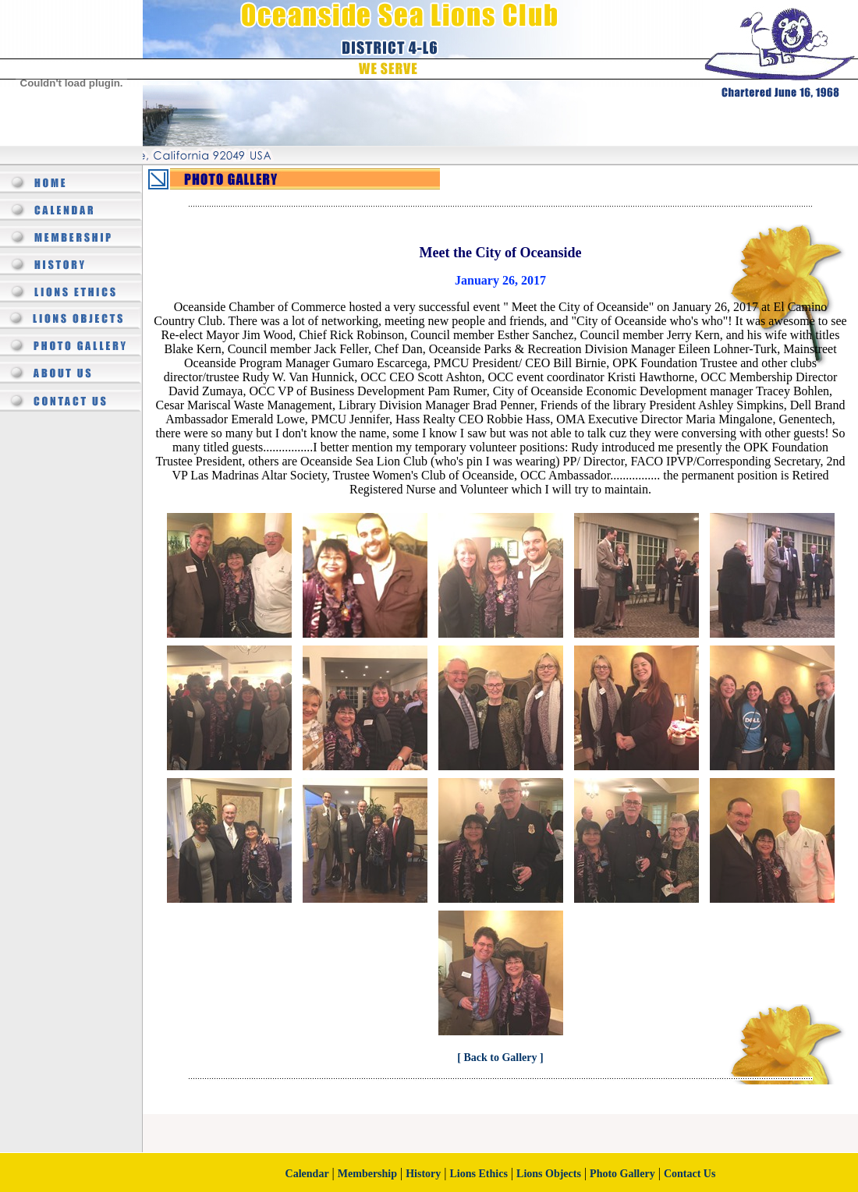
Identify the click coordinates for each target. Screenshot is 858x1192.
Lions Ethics (479, 1174)
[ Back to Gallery (498, 1057)
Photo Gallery (622, 1174)
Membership (367, 1174)
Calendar (307, 1174)
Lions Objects (548, 1174)
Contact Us (690, 1174)
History (423, 1174)
